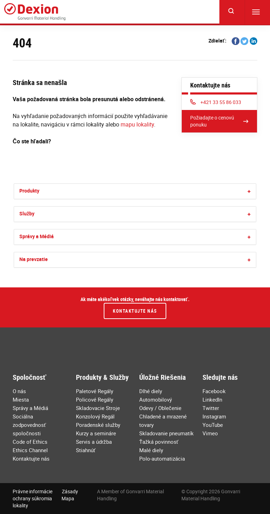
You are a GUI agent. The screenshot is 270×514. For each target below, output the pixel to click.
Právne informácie (32, 491)
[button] (249, 191)
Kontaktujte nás (135, 311)
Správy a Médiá (36, 236)
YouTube (212, 424)
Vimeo (210, 433)
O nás (19, 391)
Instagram (214, 416)
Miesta (21, 399)
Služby (26, 213)
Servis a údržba (94, 441)
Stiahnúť (86, 450)
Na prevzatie (33, 259)
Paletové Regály (94, 391)
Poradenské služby (98, 424)
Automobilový (155, 399)
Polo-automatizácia (162, 458)
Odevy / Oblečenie (160, 407)
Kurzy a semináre (96, 433)
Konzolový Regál (95, 416)
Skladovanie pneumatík (166, 433)
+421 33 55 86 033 (215, 102)
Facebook (214, 391)
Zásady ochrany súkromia (45, 495)
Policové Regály (94, 399)
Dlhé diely (150, 391)
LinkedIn (212, 399)
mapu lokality (137, 124)
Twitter (210, 407)
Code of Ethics (30, 441)
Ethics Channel (30, 450)
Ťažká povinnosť (158, 441)
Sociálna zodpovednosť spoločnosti (29, 425)
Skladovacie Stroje (98, 407)
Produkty (29, 190)
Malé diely (151, 450)
